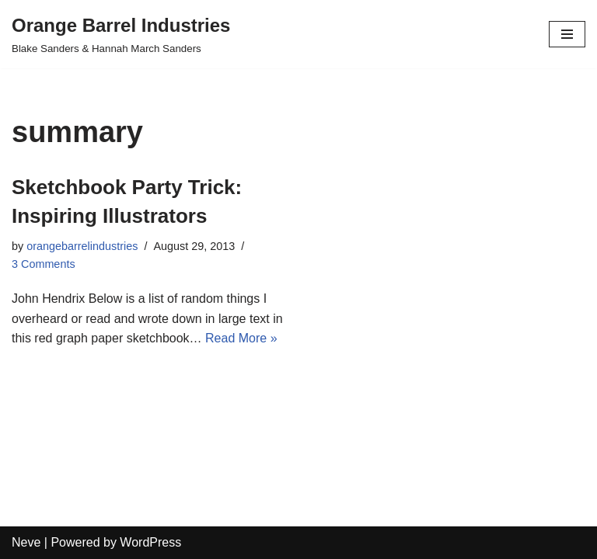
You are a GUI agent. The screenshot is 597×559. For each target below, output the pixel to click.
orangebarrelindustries (82, 246)
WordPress (150, 542)
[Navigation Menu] (567, 34)
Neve (26, 542)
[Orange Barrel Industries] (121, 34)
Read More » (241, 338)
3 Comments (43, 264)
